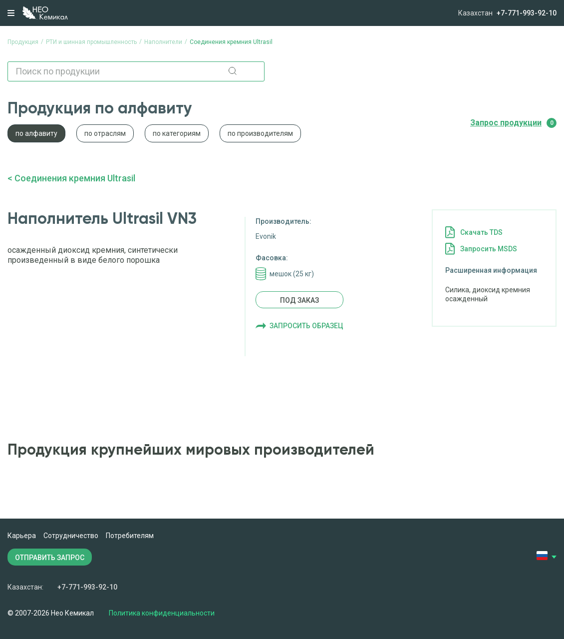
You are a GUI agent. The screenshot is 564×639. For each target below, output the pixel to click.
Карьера (21, 536)
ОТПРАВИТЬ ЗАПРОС (49, 558)
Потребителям (130, 536)
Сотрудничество (70, 536)
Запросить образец (306, 326)
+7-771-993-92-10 (527, 13)
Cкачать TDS (481, 232)
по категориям (177, 133)
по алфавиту (36, 133)
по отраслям (105, 133)
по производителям (260, 133)
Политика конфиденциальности (162, 613)
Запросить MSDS (488, 249)
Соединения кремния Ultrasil (74, 178)
